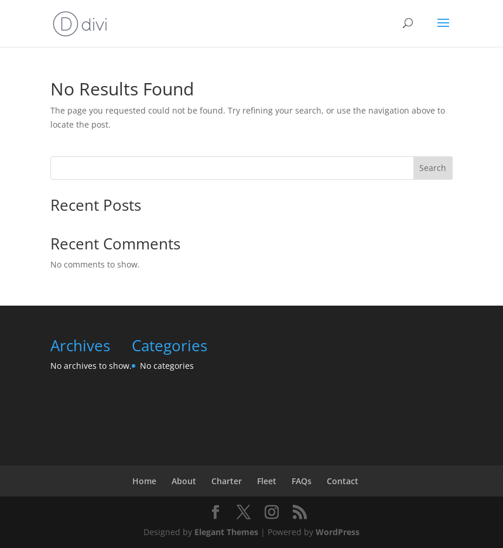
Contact (342, 481)
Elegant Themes (226, 531)
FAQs (302, 481)
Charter (226, 481)
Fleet (266, 481)
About (184, 481)
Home (144, 481)
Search (432, 167)
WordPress (338, 531)
